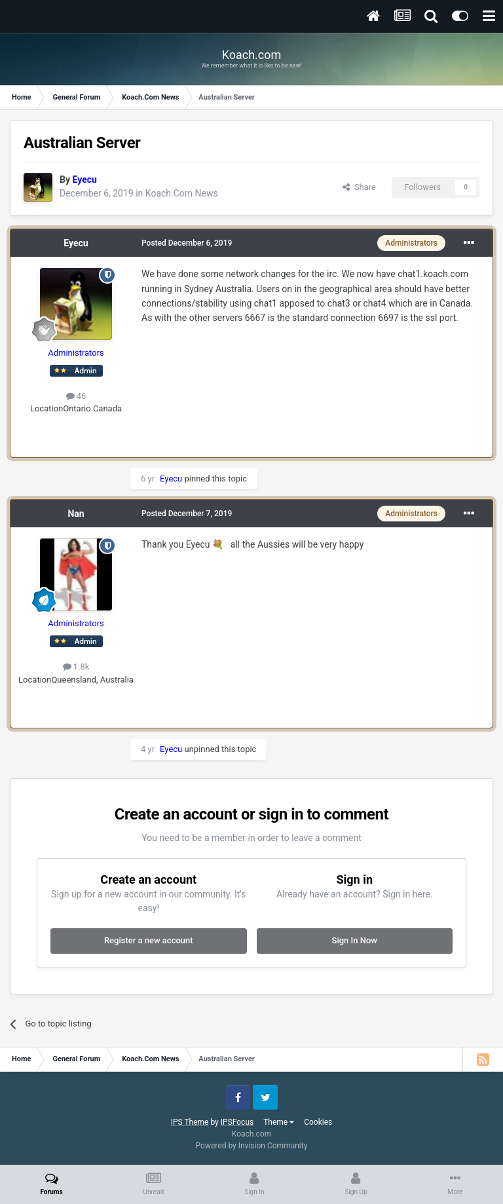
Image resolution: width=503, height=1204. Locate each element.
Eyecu (76, 243)
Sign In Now (354, 940)
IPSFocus (237, 1122)
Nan (75, 513)
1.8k (76, 666)
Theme (278, 1122)
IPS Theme (190, 1122)
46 (76, 396)
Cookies (318, 1122)
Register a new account (148, 940)
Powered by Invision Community (252, 1145)
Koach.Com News (181, 193)
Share (359, 187)
